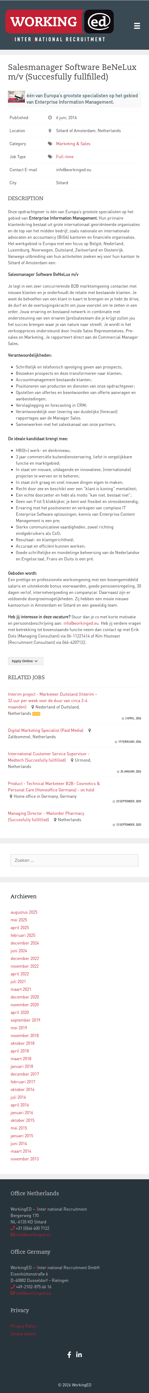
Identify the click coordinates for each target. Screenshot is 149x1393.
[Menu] (137, 26)
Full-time (65, 156)
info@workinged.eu (81, 623)
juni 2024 (19, 950)
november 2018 (25, 1035)
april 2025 (20, 927)
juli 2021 (18, 981)
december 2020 (25, 997)
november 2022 (25, 966)
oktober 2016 (22, 1089)
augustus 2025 (24, 912)
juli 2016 (18, 1097)
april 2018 (20, 1051)
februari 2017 (23, 1081)
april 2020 (20, 1012)
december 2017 (25, 1074)
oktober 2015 (22, 1120)
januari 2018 (22, 1066)
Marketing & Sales (73, 143)
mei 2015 (19, 1128)
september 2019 (25, 1020)
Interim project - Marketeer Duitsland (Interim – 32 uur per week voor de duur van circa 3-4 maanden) (52, 700)
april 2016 (20, 1104)
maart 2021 (21, 989)
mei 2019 (19, 1027)
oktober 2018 (22, 1043)
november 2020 (25, 1004)
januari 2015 (22, 1135)
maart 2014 (21, 1151)
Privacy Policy (23, 1326)
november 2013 (25, 1158)
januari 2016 (22, 1112)
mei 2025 (19, 919)
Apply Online (26, 661)
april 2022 (20, 973)
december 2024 (25, 943)
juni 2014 (19, 1143)
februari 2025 (23, 935)
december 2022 (25, 958)
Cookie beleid (23, 1333)
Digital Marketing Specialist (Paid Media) (45, 730)
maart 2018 (21, 1058)
